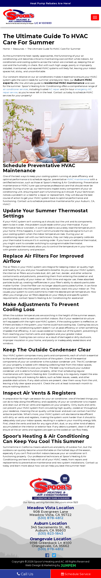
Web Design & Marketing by (50, 565)
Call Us (25, 574)
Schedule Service (76, 574)
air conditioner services (15, 89)
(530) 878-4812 (50, 518)
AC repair (54, 89)
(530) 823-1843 (50, 533)
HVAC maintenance (78, 179)
